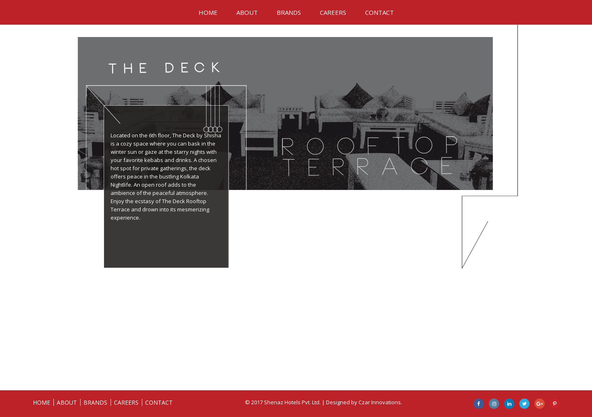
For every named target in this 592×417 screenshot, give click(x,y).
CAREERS (333, 12)
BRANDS (289, 12)
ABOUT (247, 12)
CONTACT (379, 12)
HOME (208, 12)
